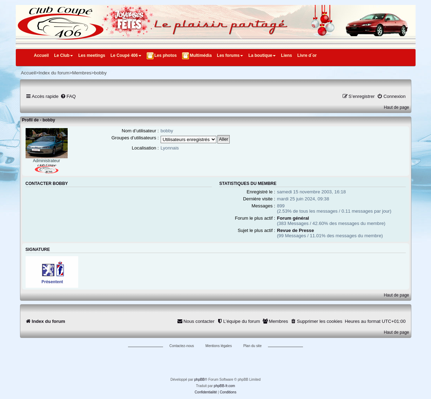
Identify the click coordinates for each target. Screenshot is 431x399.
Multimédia (201, 55)
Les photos (165, 55)
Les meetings (91, 55)
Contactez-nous (181, 346)
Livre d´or (307, 55)
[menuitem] (68, 96)
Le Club (63, 55)
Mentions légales (219, 346)
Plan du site (252, 346)
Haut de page (396, 107)
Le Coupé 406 (125, 55)
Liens (286, 55)
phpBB (199, 379)
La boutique (262, 55)
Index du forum (54, 72)
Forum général (293, 218)
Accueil (41, 55)
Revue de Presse (295, 230)
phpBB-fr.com (224, 386)
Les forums (230, 55)
